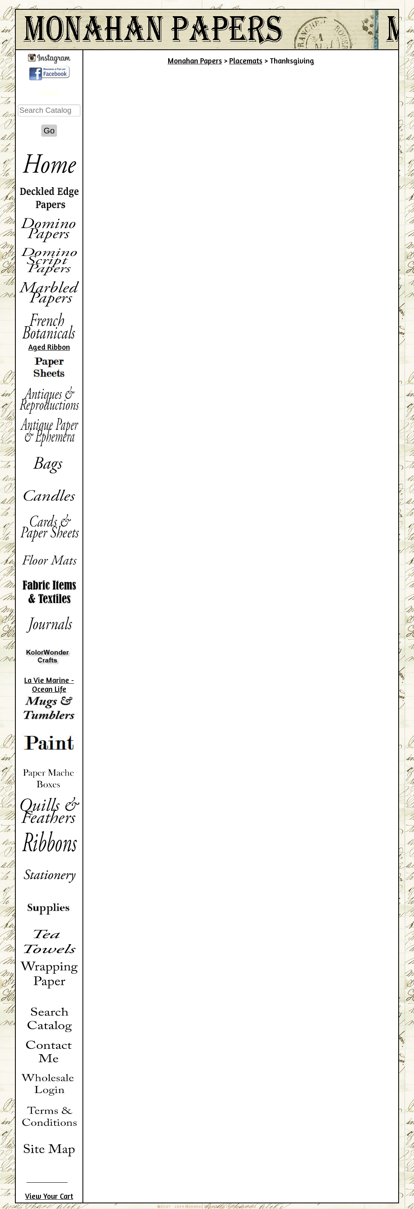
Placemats (245, 60)
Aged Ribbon (49, 346)
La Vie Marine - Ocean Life (49, 684)
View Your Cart (49, 1196)
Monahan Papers (195, 60)
